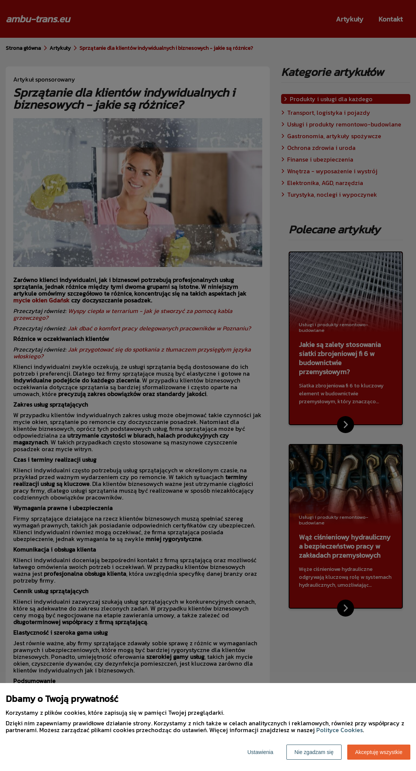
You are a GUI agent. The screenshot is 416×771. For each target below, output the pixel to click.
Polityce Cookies (339, 729)
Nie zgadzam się (314, 752)
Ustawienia (260, 752)
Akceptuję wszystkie (378, 752)
